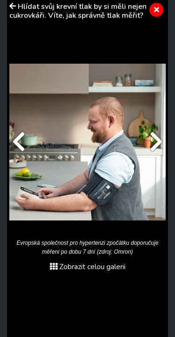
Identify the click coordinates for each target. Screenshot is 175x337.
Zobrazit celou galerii (88, 267)
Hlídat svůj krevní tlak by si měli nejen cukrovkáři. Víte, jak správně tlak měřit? (78, 11)
